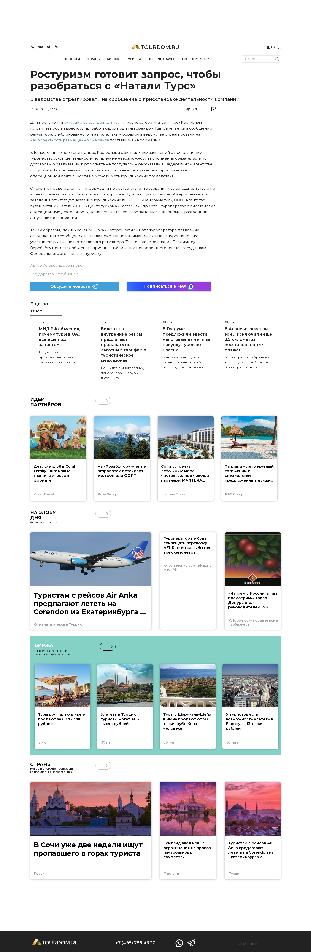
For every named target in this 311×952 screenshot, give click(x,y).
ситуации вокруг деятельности (94, 122)
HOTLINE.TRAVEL (161, 59)
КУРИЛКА (133, 59)
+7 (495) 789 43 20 (135, 942)
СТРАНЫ (93, 59)
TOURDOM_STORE (196, 59)
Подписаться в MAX (169, 286)
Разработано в (246, 944)
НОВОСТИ (72, 59)
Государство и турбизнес (54, 274)
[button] (107, 400)
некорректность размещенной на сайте (69, 140)
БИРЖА (113, 59)
